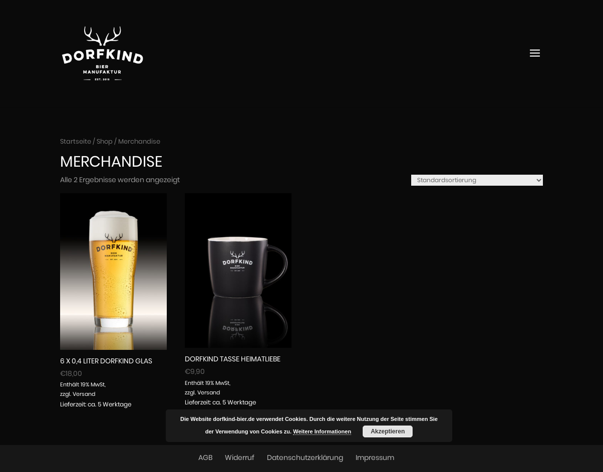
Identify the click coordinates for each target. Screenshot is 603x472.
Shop (105, 142)
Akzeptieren (388, 431)
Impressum (375, 457)
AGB (205, 457)
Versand (84, 394)
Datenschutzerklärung (305, 457)
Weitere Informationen (322, 431)
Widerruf (239, 457)
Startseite (75, 142)
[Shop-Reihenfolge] (477, 180)
